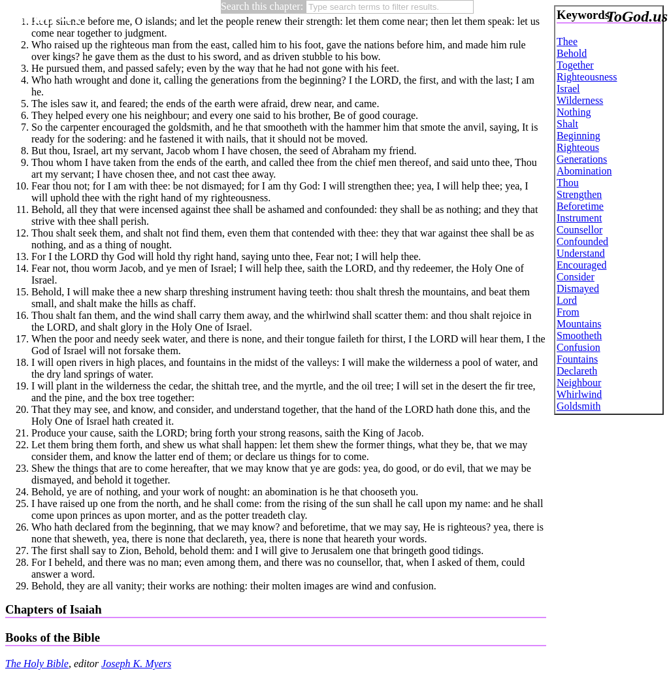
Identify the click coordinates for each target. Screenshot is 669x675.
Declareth (577, 370)
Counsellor (579, 229)
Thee (567, 41)
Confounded (582, 241)
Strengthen (579, 194)
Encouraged (581, 265)
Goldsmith (579, 406)
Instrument (579, 217)
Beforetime (580, 206)
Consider (576, 276)
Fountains (577, 359)
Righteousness (587, 76)
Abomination (584, 170)
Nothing (574, 112)
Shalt (567, 123)
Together (575, 65)
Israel (568, 88)
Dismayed (578, 288)
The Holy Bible (37, 663)
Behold (572, 53)
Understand (581, 253)
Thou (568, 182)
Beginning (578, 135)
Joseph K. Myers (136, 663)
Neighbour (579, 382)
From (568, 312)
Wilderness (580, 100)
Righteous (578, 147)
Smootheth (579, 335)
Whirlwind (579, 394)
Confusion (578, 347)
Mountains (579, 323)
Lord (567, 300)
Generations (582, 159)
